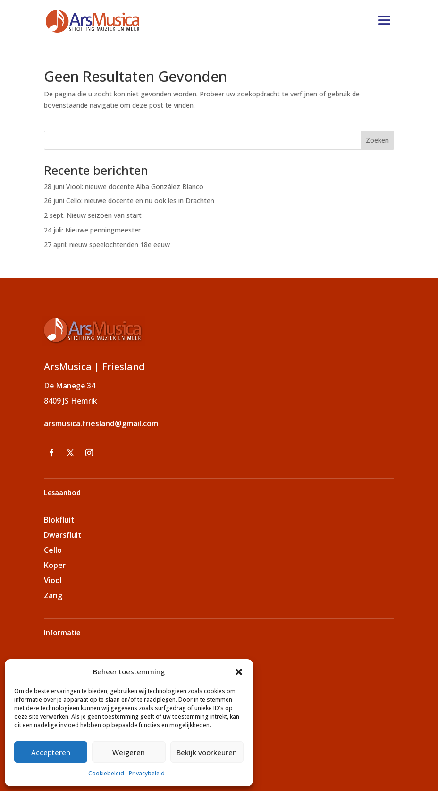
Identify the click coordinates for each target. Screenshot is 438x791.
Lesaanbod (62, 492)
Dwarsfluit (63, 535)
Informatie (62, 632)
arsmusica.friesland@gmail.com (101, 423)
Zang (53, 595)
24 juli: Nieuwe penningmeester (92, 229)
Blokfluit (59, 520)
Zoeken (377, 140)
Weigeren (128, 752)
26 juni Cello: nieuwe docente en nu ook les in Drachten (129, 200)
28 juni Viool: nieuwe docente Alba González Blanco (123, 186)
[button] (239, 672)
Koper (55, 565)
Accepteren (50, 752)
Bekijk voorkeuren (207, 752)
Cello (53, 550)
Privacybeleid (147, 773)
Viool (53, 580)
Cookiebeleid (106, 773)
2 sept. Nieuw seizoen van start (93, 215)
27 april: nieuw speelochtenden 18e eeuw (107, 244)
